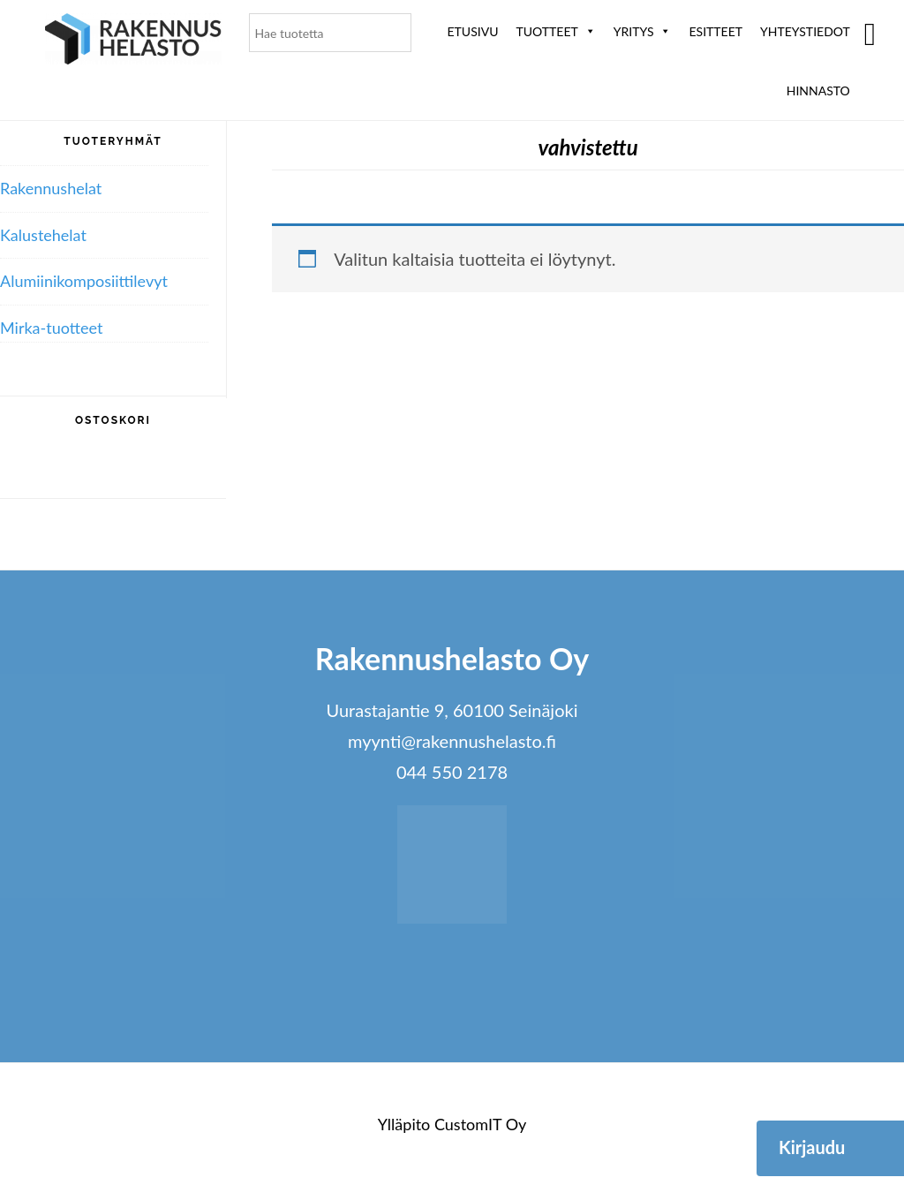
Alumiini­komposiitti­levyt (84, 281)
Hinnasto (818, 90)
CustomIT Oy (480, 1124)
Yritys (643, 31)
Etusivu (473, 31)
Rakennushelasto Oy (133, 42)
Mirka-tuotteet (51, 327)
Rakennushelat (51, 188)
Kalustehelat (43, 235)
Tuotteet (555, 31)
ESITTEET (715, 31)
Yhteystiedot (805, 31)
